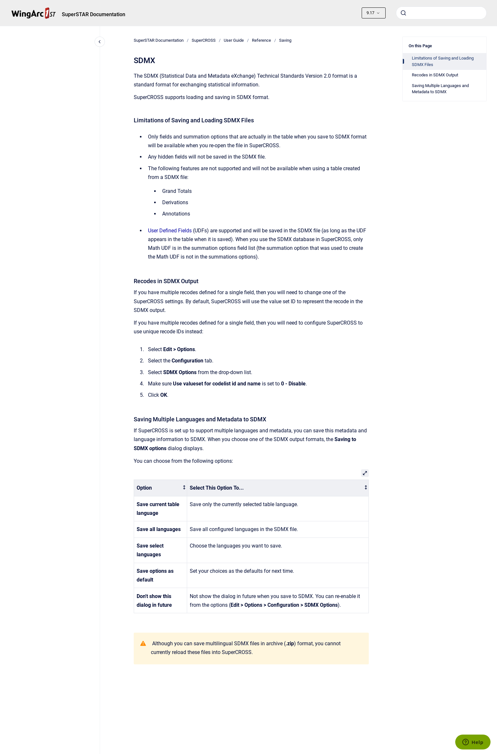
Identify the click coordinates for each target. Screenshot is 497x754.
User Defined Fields (170, 230)
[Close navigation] (100, 42)
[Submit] (403, 13)
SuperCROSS (204, 40)
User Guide (234, 40)
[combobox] (441, 13)
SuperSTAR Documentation (93, 14)
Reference (261, 40)
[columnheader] (160, 488)
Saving (285, 40)
